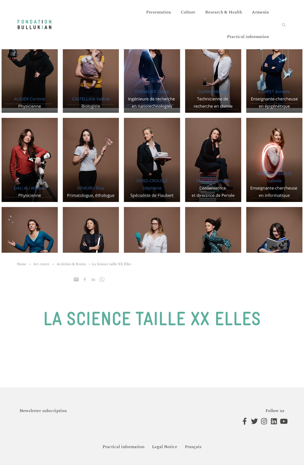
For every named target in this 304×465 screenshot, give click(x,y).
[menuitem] (193, 446)
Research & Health (223, 12)
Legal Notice (164, 446)
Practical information (248, 36)
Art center (41, 264)
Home (21, 264)
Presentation (158, 12)
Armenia (260, 12)
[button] (284, 24)
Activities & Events (71, 264)
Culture (188, 12)
